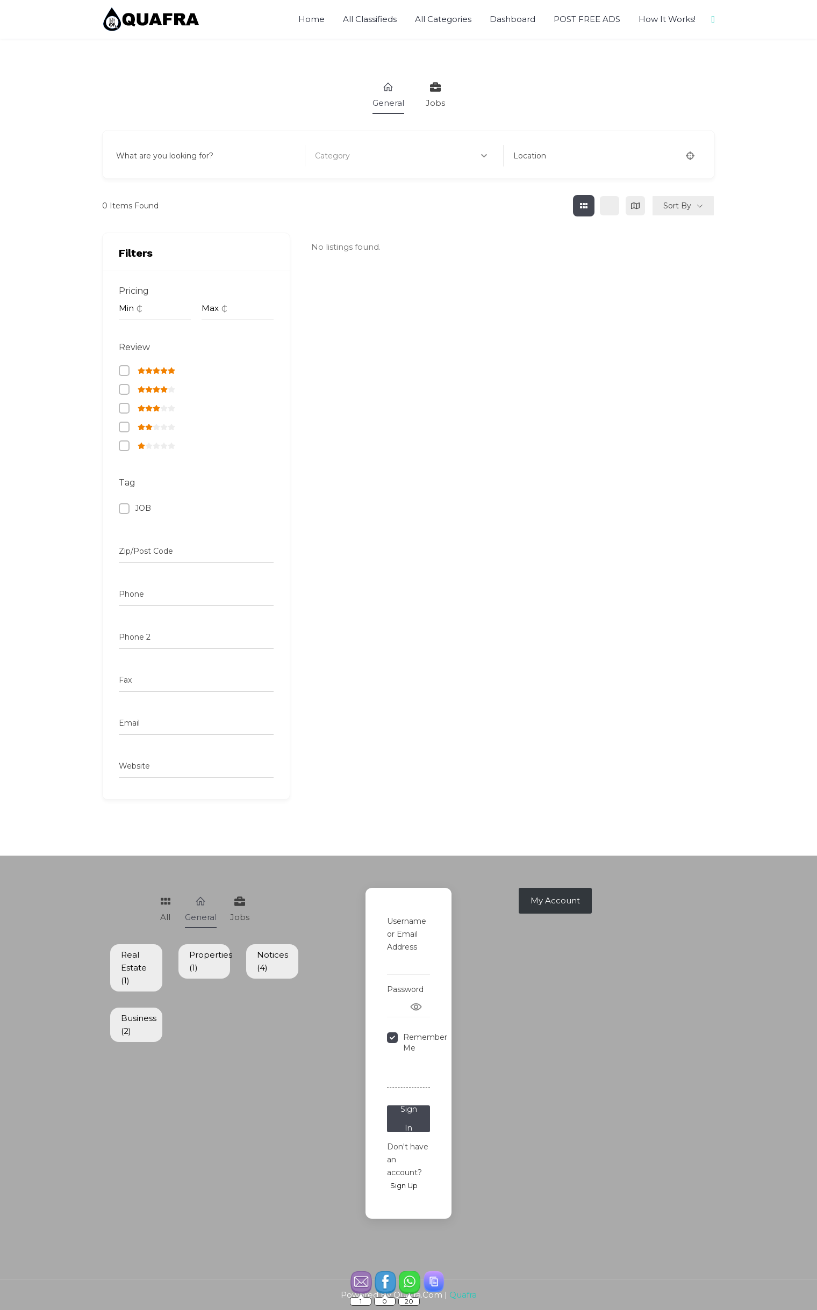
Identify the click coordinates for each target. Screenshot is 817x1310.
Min (126, 308)
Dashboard (512, 19)
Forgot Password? (407, 1074)
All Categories (443, 19)
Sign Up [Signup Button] (404, 1185)
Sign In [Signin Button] (408, 1118)
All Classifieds (370, 19)
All (165, 909)
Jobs (435, 95)
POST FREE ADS (587, 19)
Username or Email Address (406, 934)
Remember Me (425, 1042)
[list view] (609, 205)
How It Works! (667, 19)
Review (134, 347)
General (388, 95)
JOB (143, 508)
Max (210, 308)
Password (405, 989)
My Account (555, 900)
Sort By (677, 206)
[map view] (635, 205)
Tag (127, 482)
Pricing (134, 291)
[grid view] (583, 205)
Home (311, 19)
